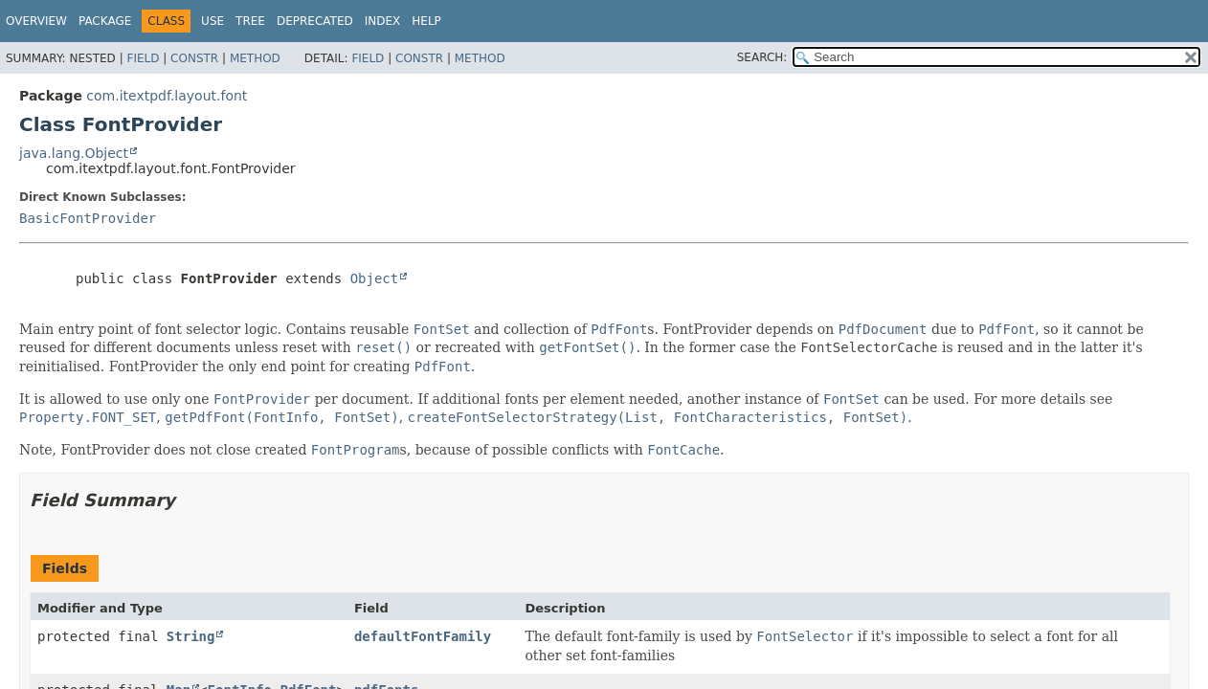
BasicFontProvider (87, 218)
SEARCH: (762, 57)
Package (104, 21)
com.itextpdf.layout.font (166, 95)
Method (255, 58)
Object (374, 278)
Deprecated (315, 21)
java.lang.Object (73, 153)
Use (212, 21)
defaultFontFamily (422, 636)
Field (142, 58)
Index (383, 21)
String (191, 636)
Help (426, 21)
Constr (194, 58)
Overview (36, 21)
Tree (250, 21)
